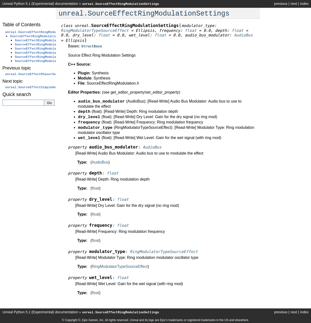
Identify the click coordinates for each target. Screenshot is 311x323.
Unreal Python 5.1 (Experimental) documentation (40, 4)
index (304, 4)
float (95, 188)
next (294, 4)
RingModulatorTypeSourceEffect (120, 266)
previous (280, 4)
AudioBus (100, 162)
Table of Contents (21, 24)
